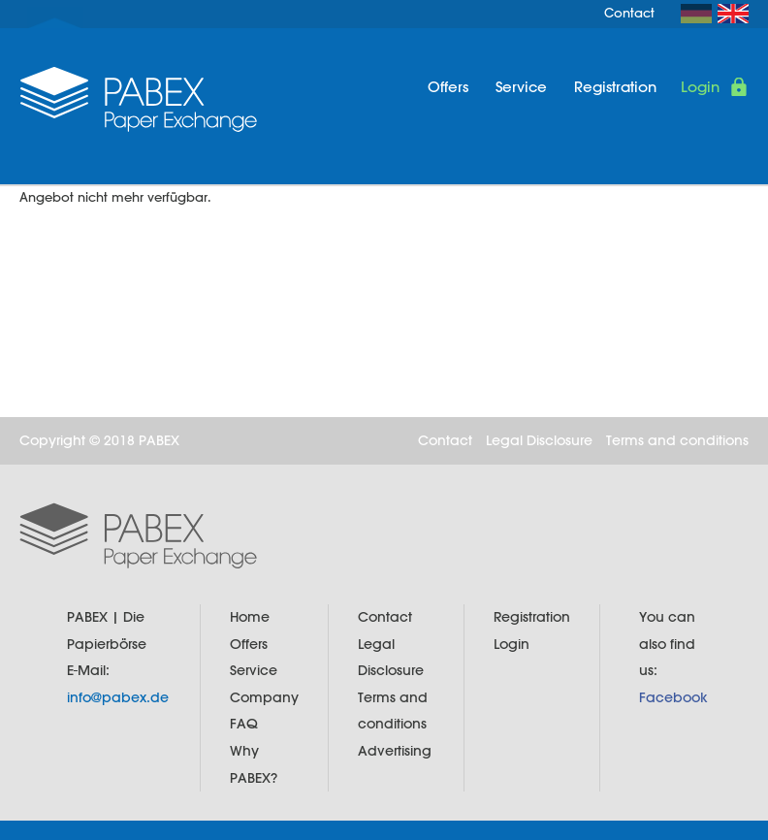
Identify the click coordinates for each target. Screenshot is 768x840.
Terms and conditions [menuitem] (677, 440)
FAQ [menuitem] (244, 723)
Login (700, 87)
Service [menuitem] (521, 87)
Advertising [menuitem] (395, 750)
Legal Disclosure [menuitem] (539, 440)
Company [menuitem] (264, 697)
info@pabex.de (118, 697)
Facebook (673, 697)
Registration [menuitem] (615, 87)
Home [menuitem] (250, 617)
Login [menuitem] (511, 644)
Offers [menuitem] (448, 87)
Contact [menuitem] (629, 12)
